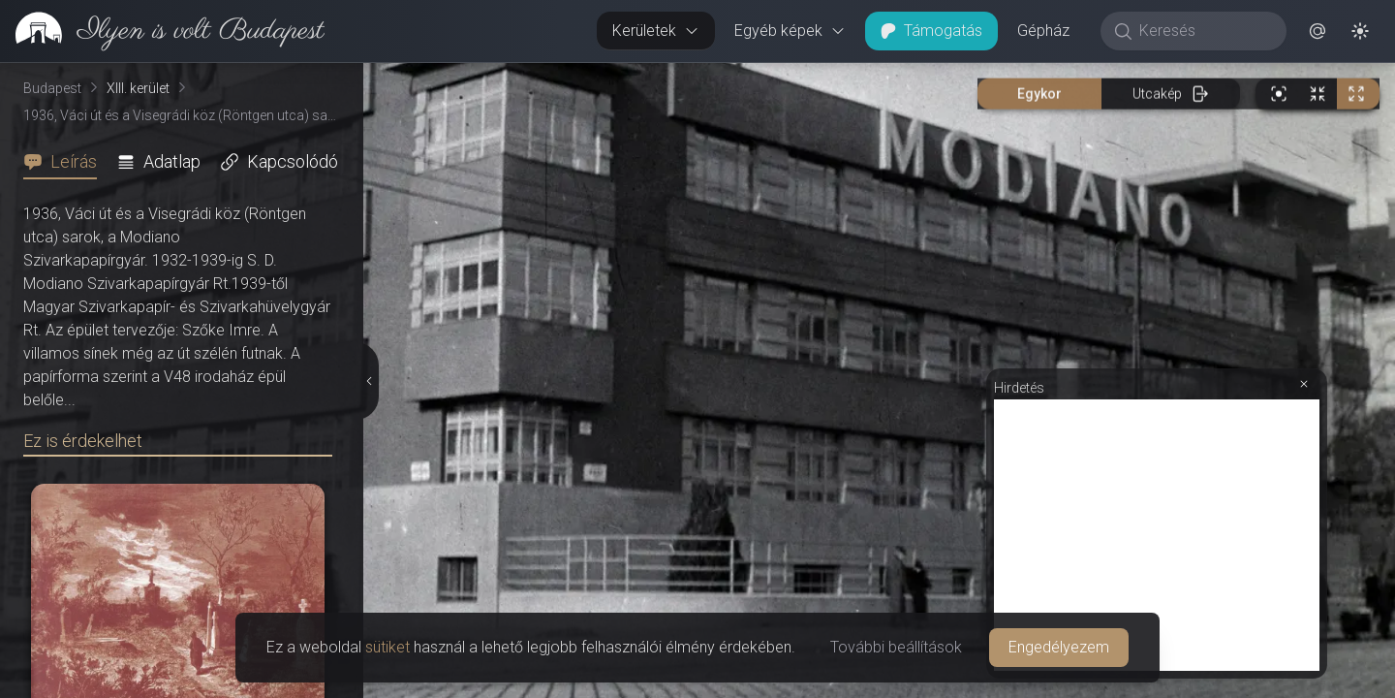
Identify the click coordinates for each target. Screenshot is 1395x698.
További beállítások (896, 647)
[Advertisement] (1156, 535)
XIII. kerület (138, 88)
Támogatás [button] (931, 30)
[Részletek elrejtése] (370, 381)
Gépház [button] (1043, 30)
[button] (1317, 31)
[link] (162, 31)
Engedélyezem (1058, 647)
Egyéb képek (790, 30)
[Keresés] (1203, 31)
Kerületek (655, 30)
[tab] (65, 161)
